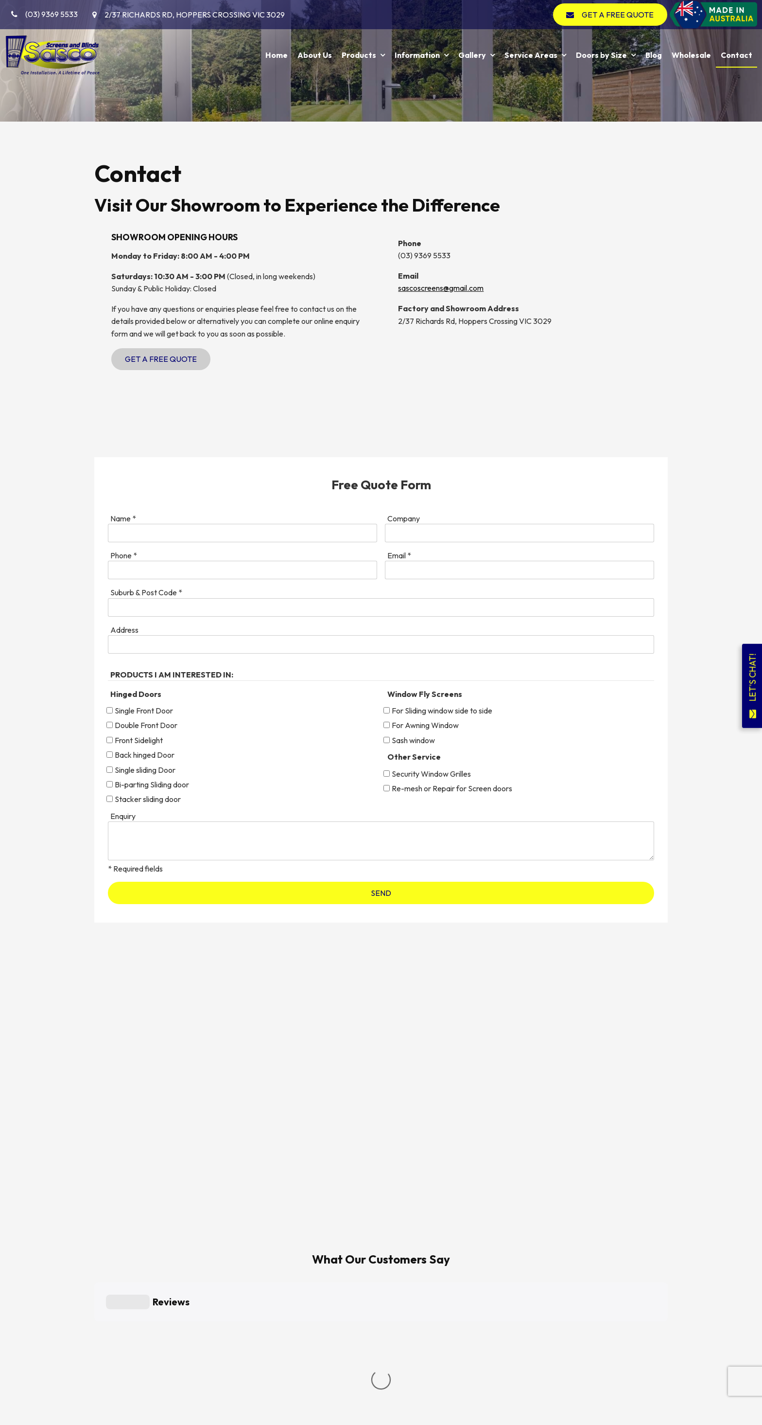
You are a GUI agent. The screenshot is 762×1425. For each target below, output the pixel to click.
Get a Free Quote (161, 359)
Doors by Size (601, 55)
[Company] (519, 533)
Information (417, 55)
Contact (736, 55)
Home (276, 55)
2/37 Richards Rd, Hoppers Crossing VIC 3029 (194, 14)
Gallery (472, 55)
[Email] (519, 570)
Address (124, 630)
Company (403, 518)
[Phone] (242, 570)
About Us (314, 55)
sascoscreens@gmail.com (441, 288)
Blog (653, 55)
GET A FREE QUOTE (618, 14)
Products (359, 55)
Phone (123, 555)
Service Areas (530, 55)
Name (123, 518)
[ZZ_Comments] (381, 840)
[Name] (242, 533)
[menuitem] (117, 1315)
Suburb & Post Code (146, 592)
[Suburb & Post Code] (381, 607)
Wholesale (691, 55)
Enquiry (123, 816)
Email (399, 555)
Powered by (46, 1419)
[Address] (381, 644)
